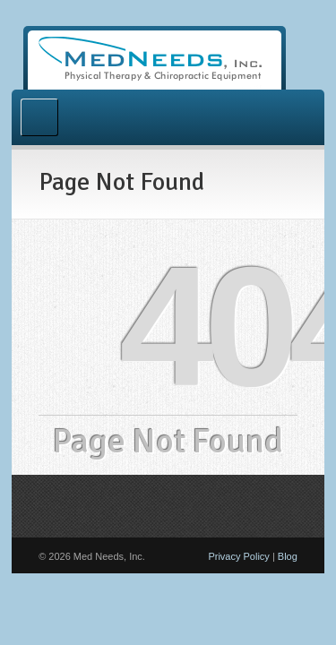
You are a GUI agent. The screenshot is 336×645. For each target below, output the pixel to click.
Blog (287, 556)
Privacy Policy (238, 556)
